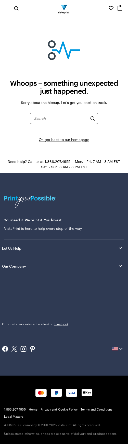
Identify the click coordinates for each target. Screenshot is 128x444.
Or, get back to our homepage (64, 139)
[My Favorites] (111, 8)
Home (33, 409)
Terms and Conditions (96, 409)
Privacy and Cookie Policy (59, 409)
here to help (35, 228)
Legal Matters (14, 416)
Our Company (62, 266)
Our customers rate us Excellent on (35, 324)
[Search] (92, 118)
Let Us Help (62, 248)
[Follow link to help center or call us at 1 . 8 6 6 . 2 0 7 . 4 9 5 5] (104, 8)
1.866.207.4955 (15, 409)
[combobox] (60, 118)
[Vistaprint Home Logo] (64, 8)
